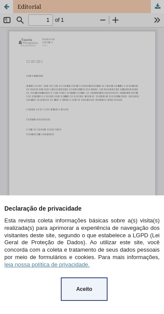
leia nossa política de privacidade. (47, 264)
